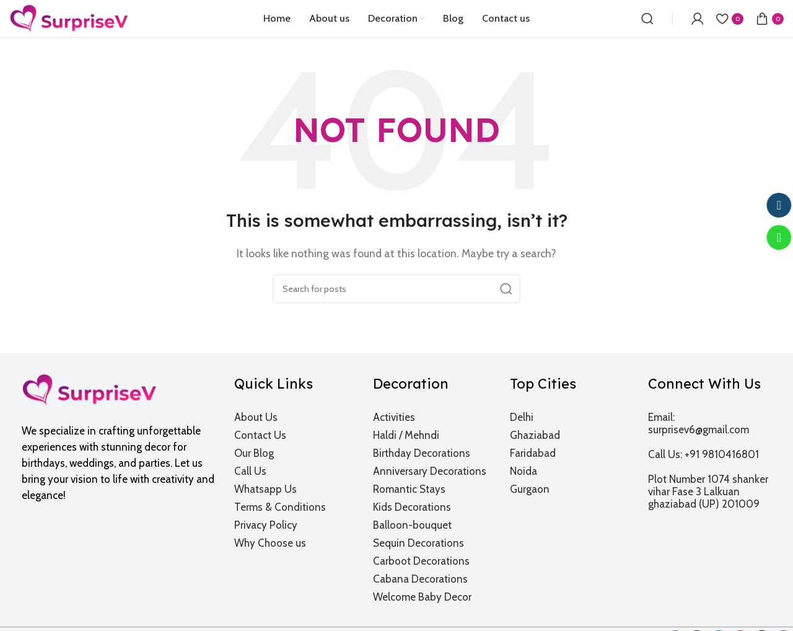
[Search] (647, 18)
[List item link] (295, 417)
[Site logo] (69, 18)
